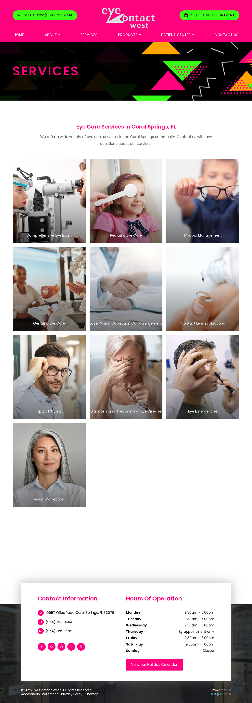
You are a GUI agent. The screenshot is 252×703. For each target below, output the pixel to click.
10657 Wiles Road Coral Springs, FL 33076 (80, 612)
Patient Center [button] (177, 34)
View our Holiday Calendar (154, 664)
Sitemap (91, 694)
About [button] (52, 34)
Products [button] (129, 34)
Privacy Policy (71, 694)
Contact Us (226, 34)
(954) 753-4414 (59, 622)
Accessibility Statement (39, 694)
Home (19, 34)
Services (89, 34)
